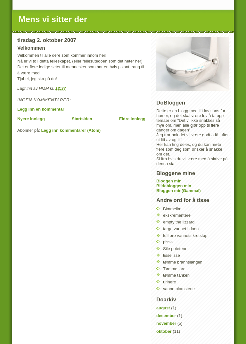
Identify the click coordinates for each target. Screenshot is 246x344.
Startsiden (82, 118)
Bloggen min (169, 181)
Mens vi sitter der (53, 19)
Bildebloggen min (173, 185)
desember (166, 315)
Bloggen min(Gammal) (178, 190)
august (163, 308)
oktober (164, 331)
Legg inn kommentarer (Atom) (71, 130)
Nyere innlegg (31, 118)
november (166, 323)
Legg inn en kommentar (40, 109)
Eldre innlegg (132, 118)
